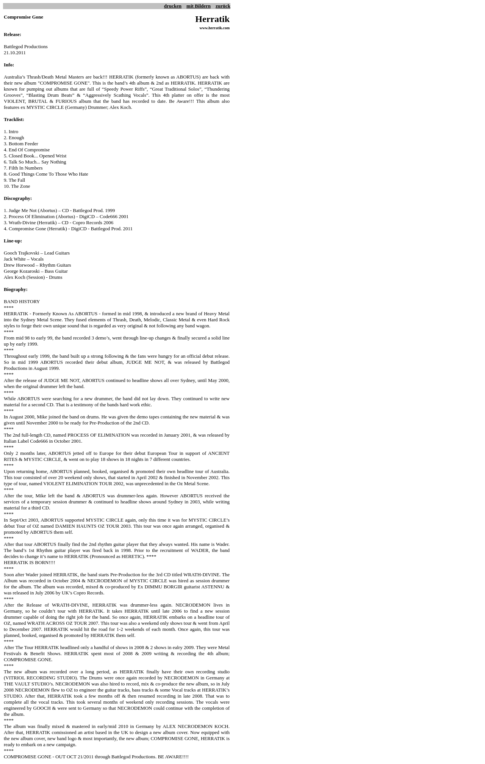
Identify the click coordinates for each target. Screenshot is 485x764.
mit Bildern (198, 6)
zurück (223, 6)
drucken (172, 6)
